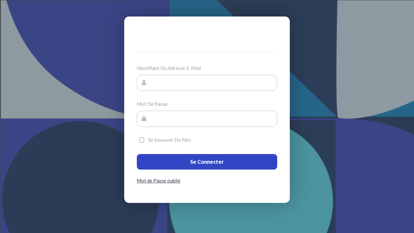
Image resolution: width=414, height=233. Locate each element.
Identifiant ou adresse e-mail (169, 68)
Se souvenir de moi (164, 140)
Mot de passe (152, 104)
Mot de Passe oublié (158, 180)
